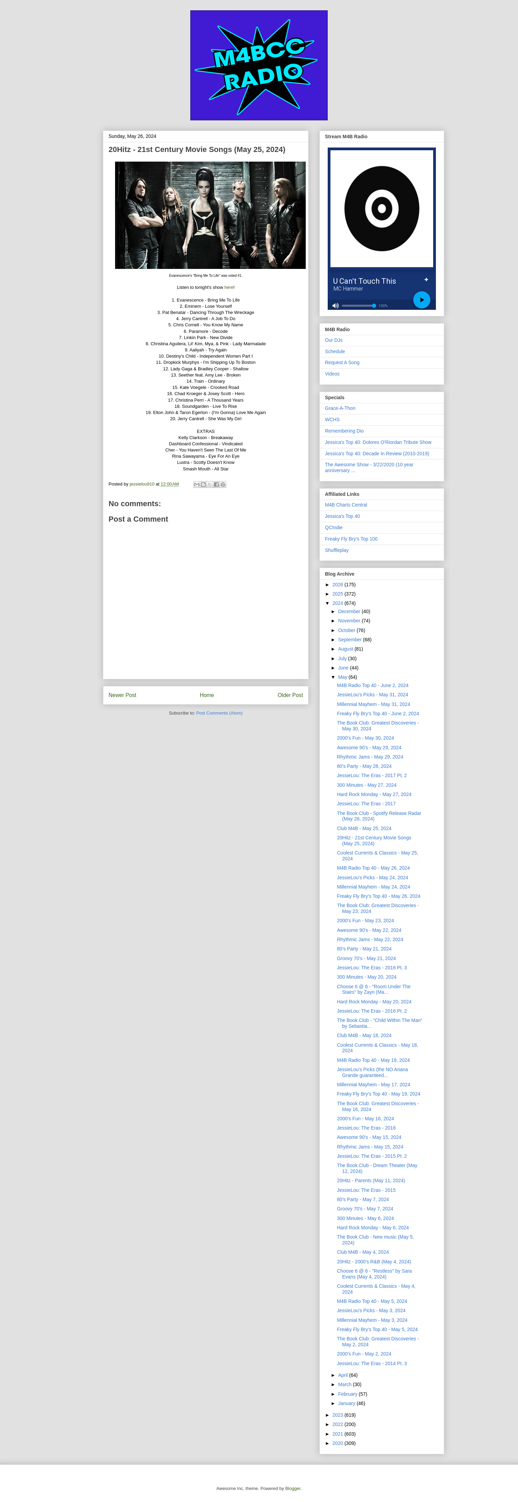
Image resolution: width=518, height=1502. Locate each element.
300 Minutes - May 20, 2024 (367, 977)
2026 (339, 584)
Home (207, 695)
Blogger (292, 1488)
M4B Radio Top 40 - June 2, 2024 (372, 685)
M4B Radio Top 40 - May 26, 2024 (373, 868)
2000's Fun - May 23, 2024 (365, 920)
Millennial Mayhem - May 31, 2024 (373, 704)
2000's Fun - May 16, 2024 (365, 1118)
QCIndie (333, 527)
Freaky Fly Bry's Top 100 (351, 539)
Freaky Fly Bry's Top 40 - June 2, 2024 (378, 713)
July (343, 658)
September (350, 639)
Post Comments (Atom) (219, 713)
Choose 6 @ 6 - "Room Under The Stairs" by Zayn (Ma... (373, 989)
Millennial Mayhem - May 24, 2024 (373, 887)
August (346, 649)
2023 (339, 1415)
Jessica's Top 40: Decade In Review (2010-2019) (377, 453)
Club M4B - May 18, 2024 (364, 1035)
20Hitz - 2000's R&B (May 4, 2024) (374, 1261)
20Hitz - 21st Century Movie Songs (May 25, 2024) (374, 840)
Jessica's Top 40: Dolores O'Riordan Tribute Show (378, 442)
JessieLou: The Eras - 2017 (366, 803)
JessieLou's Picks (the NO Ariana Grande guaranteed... (372, 1072)
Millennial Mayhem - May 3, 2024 (372, 1320)
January (347, 1403)
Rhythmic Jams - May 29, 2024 (370, 757)
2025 (339, 594)
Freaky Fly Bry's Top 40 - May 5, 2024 (377, 1329)
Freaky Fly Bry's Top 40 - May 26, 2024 (378, 896)
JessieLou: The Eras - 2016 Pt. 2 (372, 1011)
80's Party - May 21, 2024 (364, 948)
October (347, 630)
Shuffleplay (337, 550)
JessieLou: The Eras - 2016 (366, 1128)
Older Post (290, 695)
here (228, 287)
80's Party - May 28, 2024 (364, 766)
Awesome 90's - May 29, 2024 (369, 747)
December (349, 611)
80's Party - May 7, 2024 (363, 1199)
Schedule (335, 351)
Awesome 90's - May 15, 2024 (369, 1137)
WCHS (332, 419)
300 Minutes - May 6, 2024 (365, 1218)
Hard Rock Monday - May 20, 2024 (374, 1001)
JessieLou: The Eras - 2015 (366, 1190)
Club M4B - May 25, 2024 (364, 828)
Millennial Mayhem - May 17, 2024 (373, 1084)
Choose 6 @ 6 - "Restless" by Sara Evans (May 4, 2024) (374, 1274)
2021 (339, 1434)
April (343, 1375)
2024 (339, 603)
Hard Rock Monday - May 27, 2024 (374, 794)
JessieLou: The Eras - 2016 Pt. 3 (372, 967)
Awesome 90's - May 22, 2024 (369, 930)
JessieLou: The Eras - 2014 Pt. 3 (372, 1363)
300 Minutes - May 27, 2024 (367, 785)
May (343, 677)
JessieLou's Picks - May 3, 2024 (371, 1310)
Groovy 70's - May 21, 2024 (366, 958)
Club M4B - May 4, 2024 (363, 1252)
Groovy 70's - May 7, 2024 (365, 1208)
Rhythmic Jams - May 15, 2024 (370, 1147)
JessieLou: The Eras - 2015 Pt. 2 (372, 1156)
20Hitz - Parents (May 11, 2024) (371, 1180)
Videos (332, 374)
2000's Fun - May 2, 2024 (364, 1354)
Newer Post (122, 695)
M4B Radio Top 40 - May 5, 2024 (372, 1301)
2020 (339, 1443)
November (349, 620)
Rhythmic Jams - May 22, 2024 (370, 939)
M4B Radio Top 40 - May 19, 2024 (373, 1060)
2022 (339, 1424)
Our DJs (333, 340)
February (348, 1394)
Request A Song (342, 362)
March (345, 1384)
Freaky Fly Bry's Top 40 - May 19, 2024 (378, 1094)
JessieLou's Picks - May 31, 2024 (372, 694)
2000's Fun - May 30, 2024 (365, 738)
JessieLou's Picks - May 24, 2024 (372, 877)
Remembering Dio (344, 431)
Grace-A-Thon (340, 408)
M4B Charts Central (346, 505)
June (344, 668)
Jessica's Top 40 (342, 516)
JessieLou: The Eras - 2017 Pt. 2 (372, 775)
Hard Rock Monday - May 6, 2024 (373, 1227)
